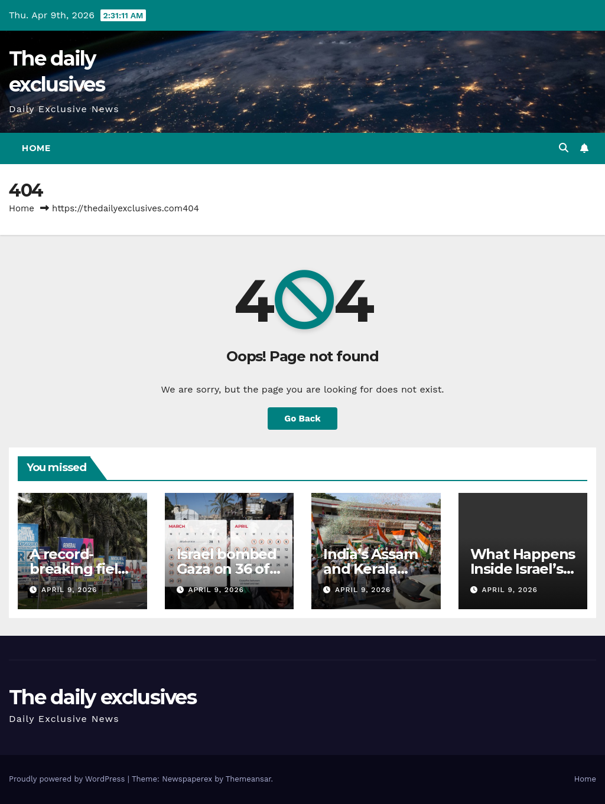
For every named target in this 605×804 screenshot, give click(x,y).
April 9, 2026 (69, 590)
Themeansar (248, 778)
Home (36, 148)
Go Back (302, 418)
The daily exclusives (102, 697)
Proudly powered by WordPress (68, 778)
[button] (563, 147)
